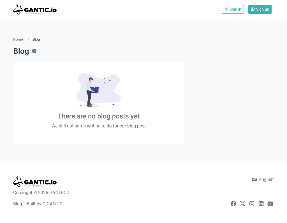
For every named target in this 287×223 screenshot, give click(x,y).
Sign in (232, 9)
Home (18, 39)
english (263, 179)
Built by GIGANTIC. (45, 203)
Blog (17, 203)
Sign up (260, 9)
